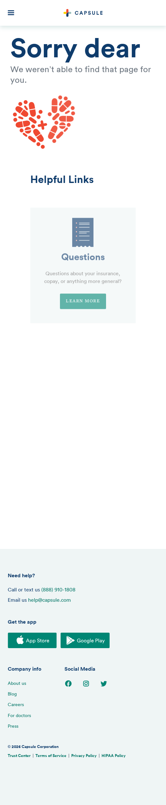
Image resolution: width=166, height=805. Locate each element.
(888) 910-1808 (58, 589)
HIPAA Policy (114, 755)
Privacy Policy (84, 755)
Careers (16, 704)
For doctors (19, 715)
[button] (14, 13)
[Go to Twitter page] (104, 686)
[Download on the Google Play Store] (85, 641)
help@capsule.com (49, 600)
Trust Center (19, 755)
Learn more (83, 313)
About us (17, 683)
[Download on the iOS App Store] (32, 641)
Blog (12, 694)
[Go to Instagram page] (86, 686)
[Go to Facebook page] (68, 686)
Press (13, 726)
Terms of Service (50, 755)
